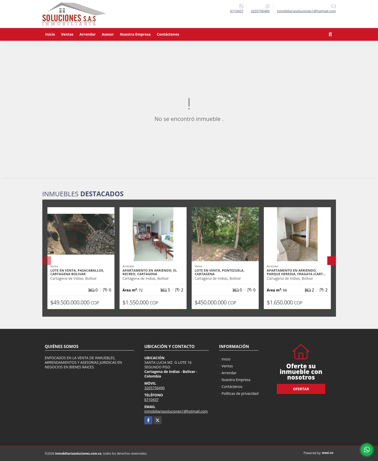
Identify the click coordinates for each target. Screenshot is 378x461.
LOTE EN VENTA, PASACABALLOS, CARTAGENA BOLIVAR (77, 272)
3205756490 (260, 11)
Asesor (108, 34)
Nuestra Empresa (135, 34)
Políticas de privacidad (239, 393)
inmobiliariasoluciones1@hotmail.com (176, 411)
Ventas (67, 34)
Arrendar (88, 34)
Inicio (50, 34)
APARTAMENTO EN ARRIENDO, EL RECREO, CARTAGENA (150, 272)
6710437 (236, 11)
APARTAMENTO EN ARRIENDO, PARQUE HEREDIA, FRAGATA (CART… (296, 272)
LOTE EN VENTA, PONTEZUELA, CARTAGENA (220, 272)
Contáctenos (168, 34)
